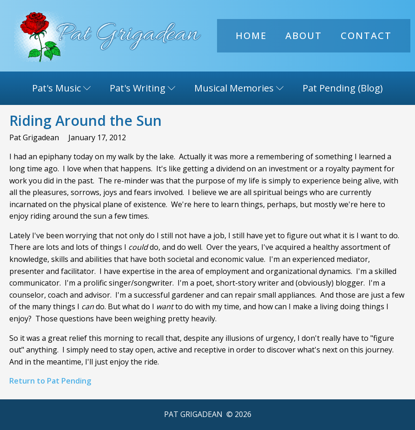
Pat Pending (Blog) (343, 88)
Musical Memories (239, 88)
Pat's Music (61, 88)
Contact (366, 35)
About (303, 35)
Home (251, 35)
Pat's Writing (143, 88)
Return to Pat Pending (50, 381)
